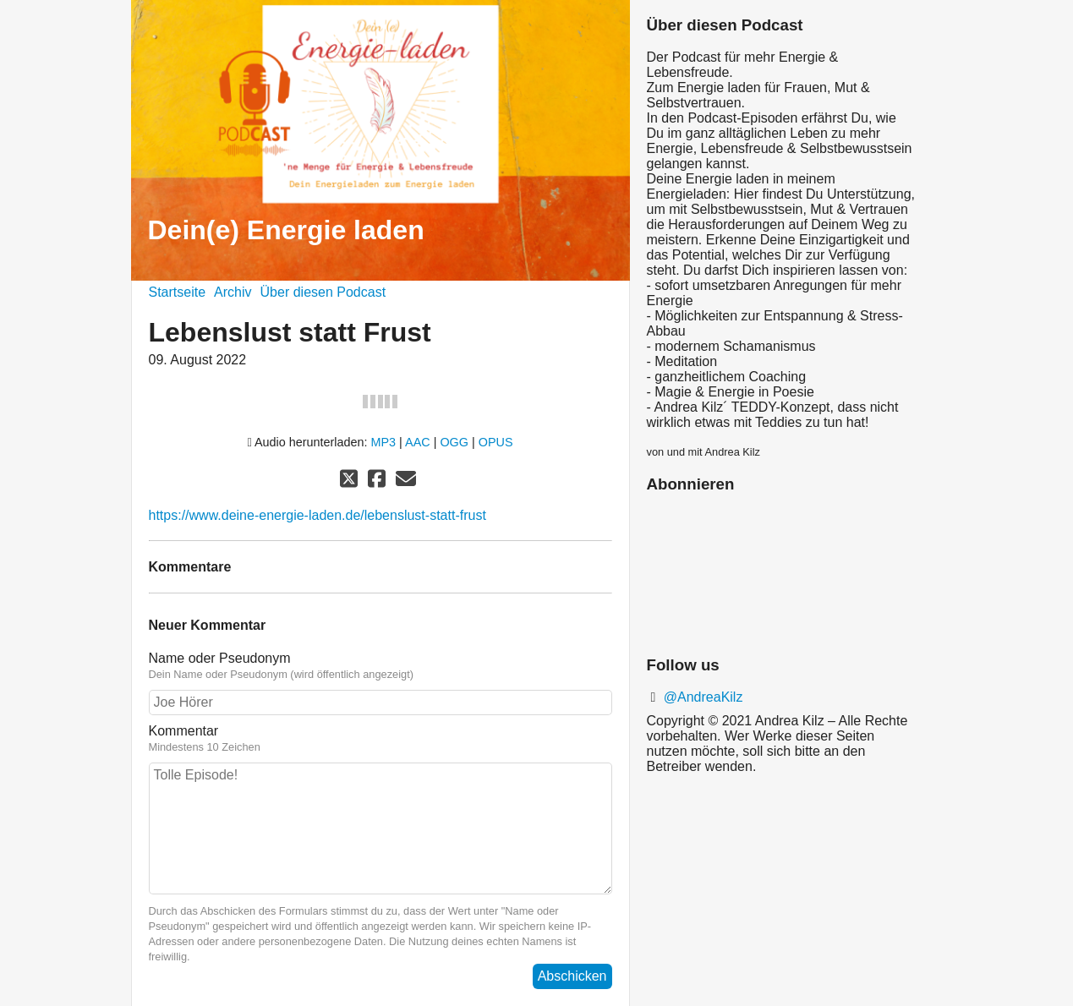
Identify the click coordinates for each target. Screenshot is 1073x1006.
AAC (417, 442)
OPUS (496, 442)
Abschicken (572, 976)
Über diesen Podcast (323, 292)
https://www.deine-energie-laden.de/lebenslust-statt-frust (317, 515)
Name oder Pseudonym (380, 666)
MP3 (384, 442)
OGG (454, 442)
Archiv (232, 292)
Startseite (177, 292)
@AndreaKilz (701, 697)
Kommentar (380, 739)
